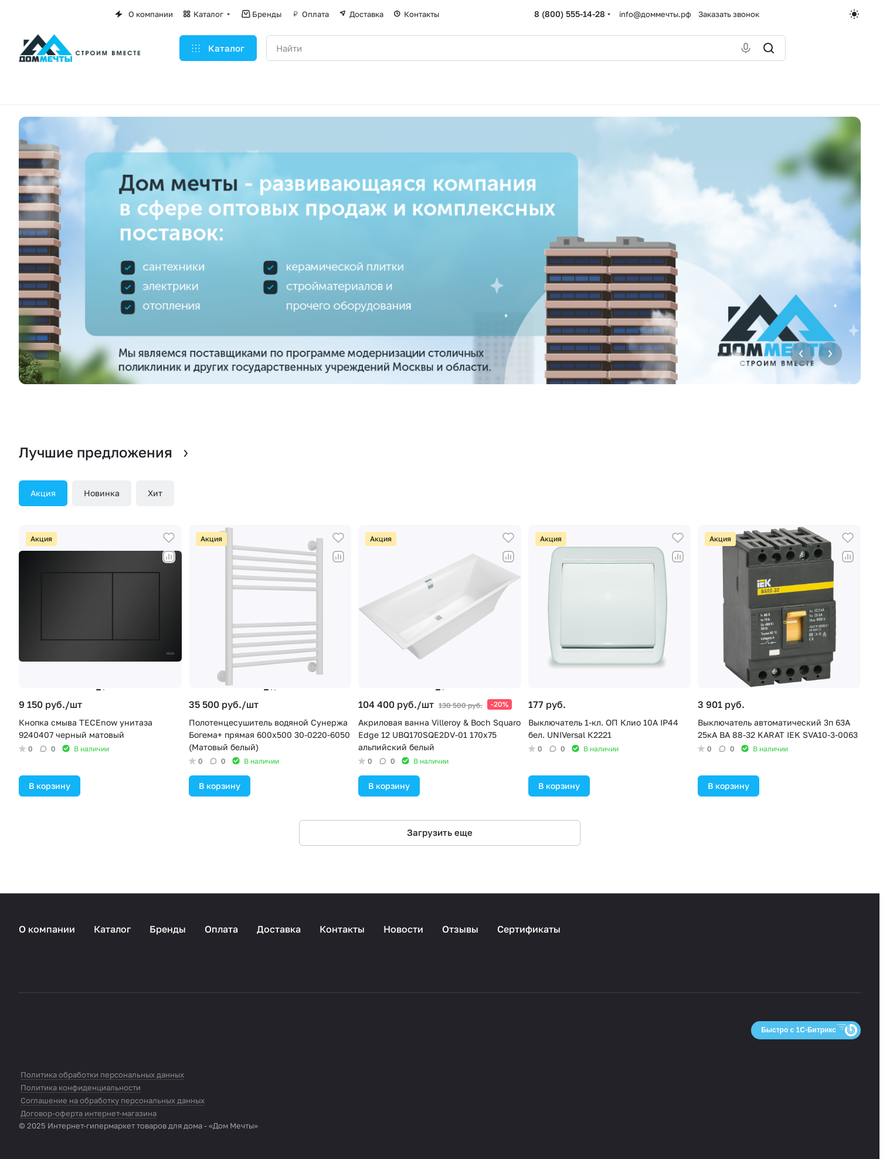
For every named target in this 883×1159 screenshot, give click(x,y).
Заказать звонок (728, 14)
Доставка (279, 929)
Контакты (342, 929)
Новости (403, 929)
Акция (43, 493)
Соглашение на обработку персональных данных (113, 1100)
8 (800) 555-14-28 (569, 14)
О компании (47, 929)
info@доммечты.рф (655, 14)
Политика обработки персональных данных (102, 1074)
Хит (155, 493)
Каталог (112, 929)
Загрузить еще (440, 832)
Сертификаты (529, 929)
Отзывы (460, 929)
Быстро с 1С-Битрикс (798, 1030)
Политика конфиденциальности (81, 1087)
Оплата (221, 929)
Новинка (102, 493)
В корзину (49, 786)
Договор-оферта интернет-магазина (89, 1113)
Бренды (168, 929)
